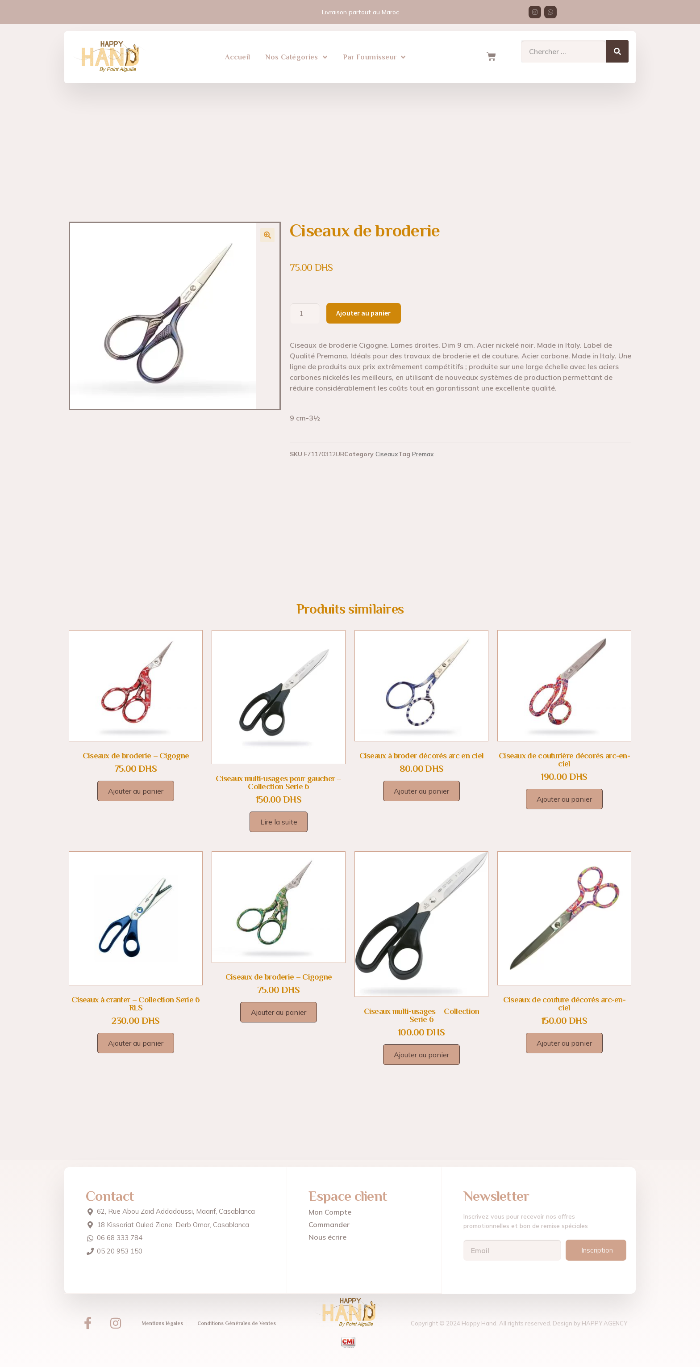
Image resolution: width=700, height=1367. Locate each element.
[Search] (617, 46)
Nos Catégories (296, 52)
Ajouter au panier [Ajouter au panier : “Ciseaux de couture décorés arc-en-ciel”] (564, 1043)
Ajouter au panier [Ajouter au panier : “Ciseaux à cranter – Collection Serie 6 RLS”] (135, 1043)
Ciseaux (386, 454)
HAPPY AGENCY (604, 1323)
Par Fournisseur (374, 52)
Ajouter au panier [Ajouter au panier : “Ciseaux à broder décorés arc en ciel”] (421, 791)
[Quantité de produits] (305, 313)
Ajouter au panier (363, 312)
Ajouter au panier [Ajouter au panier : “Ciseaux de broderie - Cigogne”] (135, 791)
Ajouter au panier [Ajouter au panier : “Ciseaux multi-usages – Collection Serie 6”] (421, 1054)
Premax (423, 454)
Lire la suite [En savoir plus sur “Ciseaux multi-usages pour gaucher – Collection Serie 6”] (278, 821)
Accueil (237, 52)
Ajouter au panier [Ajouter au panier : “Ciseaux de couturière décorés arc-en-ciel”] (564, 799)
